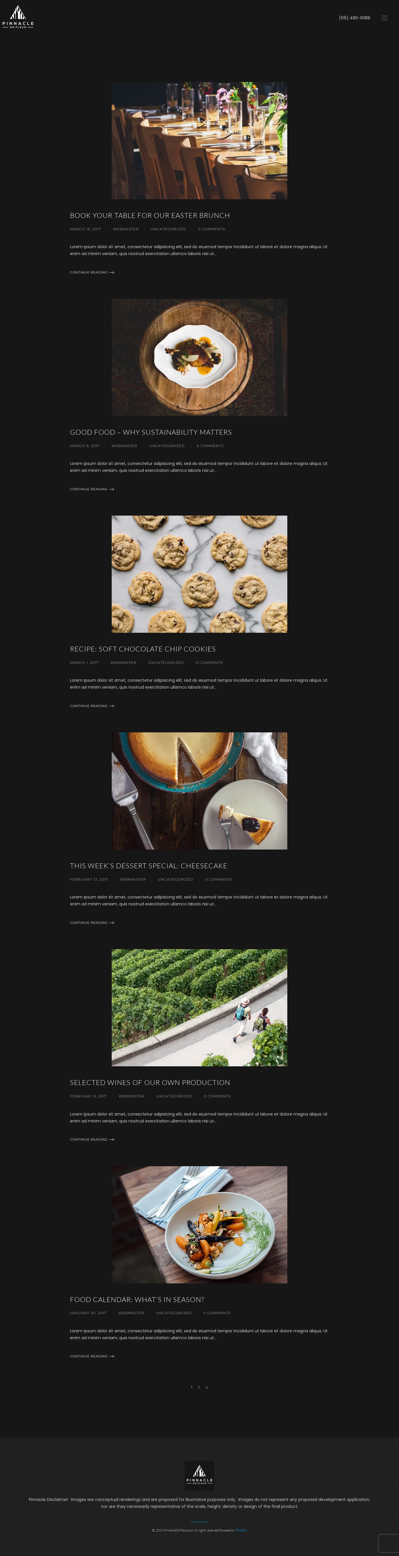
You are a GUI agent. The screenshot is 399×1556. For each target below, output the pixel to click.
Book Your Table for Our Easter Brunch (150, 215)
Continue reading (89, 272)
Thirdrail (241, 1529)
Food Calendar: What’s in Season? (137, 1299)
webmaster (126, 229)
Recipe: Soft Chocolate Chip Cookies (143, 649)
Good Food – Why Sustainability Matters (151, 432)
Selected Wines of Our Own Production (150, 1082)
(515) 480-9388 (354, 18)
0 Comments (211, 229)
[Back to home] (18, 18)
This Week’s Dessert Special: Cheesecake (148, 865)
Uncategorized (168, 229)
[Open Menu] (384, 18)
